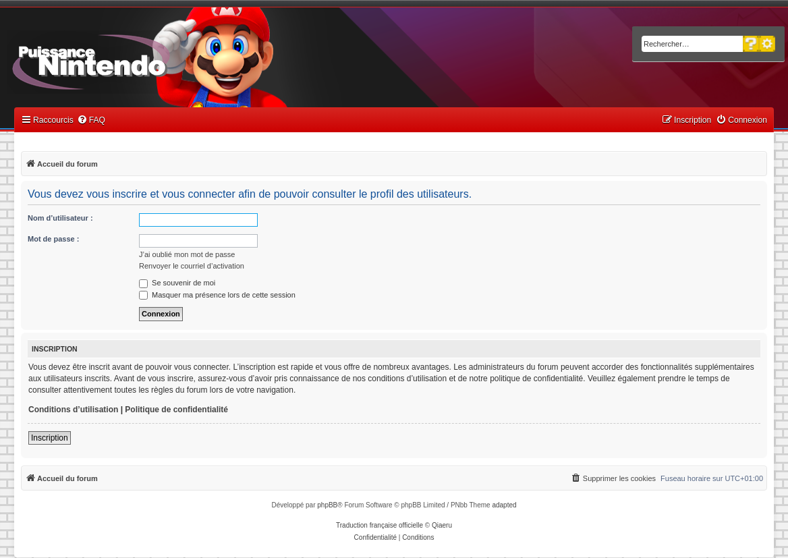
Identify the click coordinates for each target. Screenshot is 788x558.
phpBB (327, 505)
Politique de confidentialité (176, 409)
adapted (504, 505)
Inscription (49, 438)
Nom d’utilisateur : (60, 218)
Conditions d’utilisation (73, 409)
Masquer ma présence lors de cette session (217, 295)
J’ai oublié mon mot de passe (187, 254)
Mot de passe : (53, 239)
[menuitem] (91, 120)
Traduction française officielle (379, 525)
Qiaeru (442, 525)
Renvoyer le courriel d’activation (191, 266)
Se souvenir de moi (177, 283)
